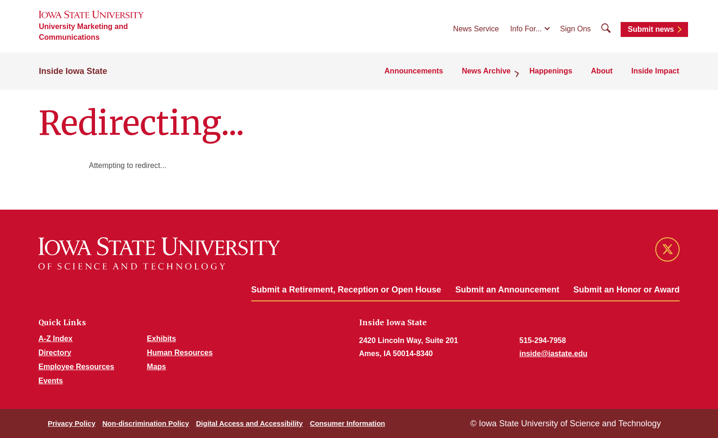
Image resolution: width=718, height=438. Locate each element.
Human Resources (180, 353)
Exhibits (161, 339)
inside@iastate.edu (553, 354)
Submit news (651, 29)
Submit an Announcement (507, 289)
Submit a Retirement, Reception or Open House (346, 289)
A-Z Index (55, 339)
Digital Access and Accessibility (249, 423)
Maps (156, 367)
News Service (476, 29)
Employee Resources (76, 367)
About (602, 71)
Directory (54, 353)
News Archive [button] (486, 71)
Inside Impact (655, 71)
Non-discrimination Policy (146, 423)
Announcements (413, 71)
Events (50, 381)
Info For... (526, 29)
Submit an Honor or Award (626, 289)
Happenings (550, 71)
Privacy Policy (71, 423)
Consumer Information (347, 423)
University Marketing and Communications (83, 31)
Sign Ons (575, 29)
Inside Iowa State (73, 71)
